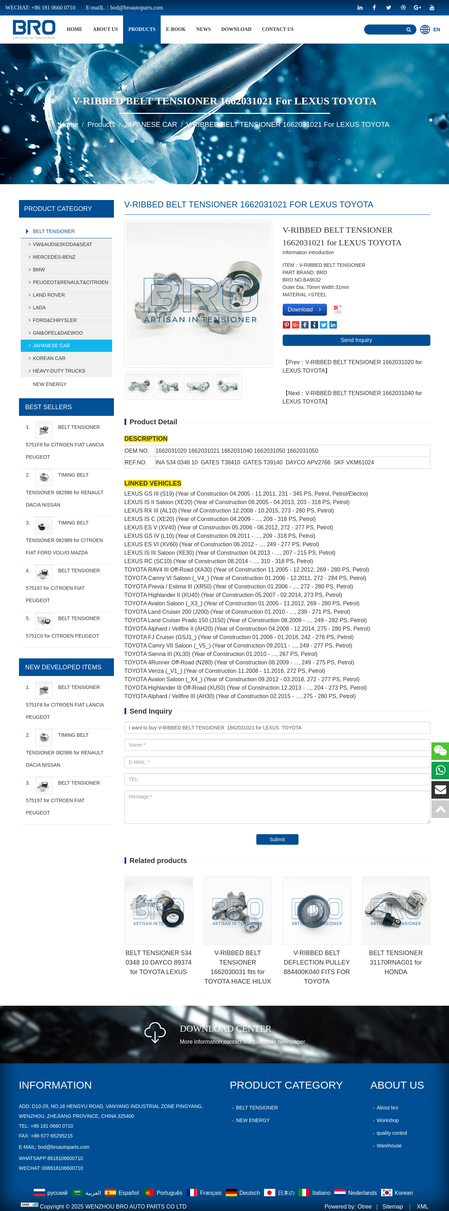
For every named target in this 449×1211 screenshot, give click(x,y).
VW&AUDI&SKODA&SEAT (59, 244)
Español (122, 1193)
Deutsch (244, 1193)
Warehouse (386, 1145)
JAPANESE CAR (150, 124)
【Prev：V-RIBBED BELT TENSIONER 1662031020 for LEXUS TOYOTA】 (352, 366)
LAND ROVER (46, 295)
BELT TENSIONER (54, 231)
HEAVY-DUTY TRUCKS (56, 371)
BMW (36, 269)
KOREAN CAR (46, 358)
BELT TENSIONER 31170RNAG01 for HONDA (396, 962)
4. (63, 584)
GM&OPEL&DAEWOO (55, 333)
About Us (105, 29)
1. (65, 440)
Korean (397, 1193)
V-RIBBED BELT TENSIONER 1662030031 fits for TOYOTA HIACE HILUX (237, 967)
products (141, 29)
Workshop (385, 1120)
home (74, 29)
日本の (280, 1193)
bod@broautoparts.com (64, 1147)
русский (51, 1193)
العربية (87, 1193)
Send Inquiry (356, 340)
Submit (277, 839)
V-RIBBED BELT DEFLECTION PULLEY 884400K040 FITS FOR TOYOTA (316, 967)
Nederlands (356, 1193)
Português (163, 1193)
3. (64, 536)
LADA (36, 307)
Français (204, 1193)
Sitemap (392, 1207)
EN (430, 29)
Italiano (315, 1193)
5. (63, 625)
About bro (384, 1107)
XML (423, 1207)
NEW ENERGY (50, 384)
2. (64, 488)
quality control (389, 1133)
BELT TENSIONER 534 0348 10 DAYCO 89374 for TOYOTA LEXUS (159, 962)
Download (237, 29)
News (203, 29)
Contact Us (278, 29)
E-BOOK (176, 29)
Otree (365, 1207)
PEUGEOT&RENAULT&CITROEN (67, 282)
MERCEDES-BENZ (51, 257)
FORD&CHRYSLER (52, 320)
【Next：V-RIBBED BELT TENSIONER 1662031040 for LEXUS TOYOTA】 (352, 397)
